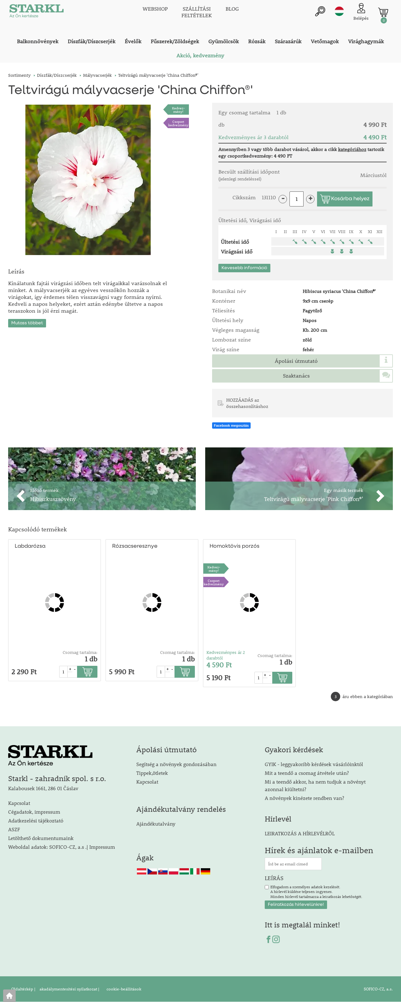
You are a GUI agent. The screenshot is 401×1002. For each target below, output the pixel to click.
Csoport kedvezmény (178, 123)
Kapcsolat (19, 803)
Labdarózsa (30, 546)
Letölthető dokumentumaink (41, 838)
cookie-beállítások (123, 989)
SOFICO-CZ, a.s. (378, 989)
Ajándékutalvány (155, 823)
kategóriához (352, 149)
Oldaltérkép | (23, 989)
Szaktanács (296, 375)
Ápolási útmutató (296, 360)
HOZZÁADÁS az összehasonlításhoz (247, 403)
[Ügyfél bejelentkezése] (361, 12)
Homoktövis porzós (234, 546)
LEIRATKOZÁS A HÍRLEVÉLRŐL (300, 833)
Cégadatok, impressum (34, 811)
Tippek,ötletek (152, 773)
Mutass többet (27, 322)
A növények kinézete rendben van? (304, 798)
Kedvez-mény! (178, 109)
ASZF (14, 829)
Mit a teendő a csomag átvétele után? (307, 773)
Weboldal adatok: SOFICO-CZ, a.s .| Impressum (61, 846)
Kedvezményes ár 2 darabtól (225, 655)
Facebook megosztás (231, 426)
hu (339, 11)
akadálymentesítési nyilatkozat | (69, 989)
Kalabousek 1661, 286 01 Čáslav (43, 788)
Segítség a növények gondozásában (176, 764)
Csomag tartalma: (80, 652)
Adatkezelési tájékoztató (35, 820)
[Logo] (36, 12)
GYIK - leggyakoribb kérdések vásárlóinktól (314, 764)
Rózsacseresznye (135, 546)
